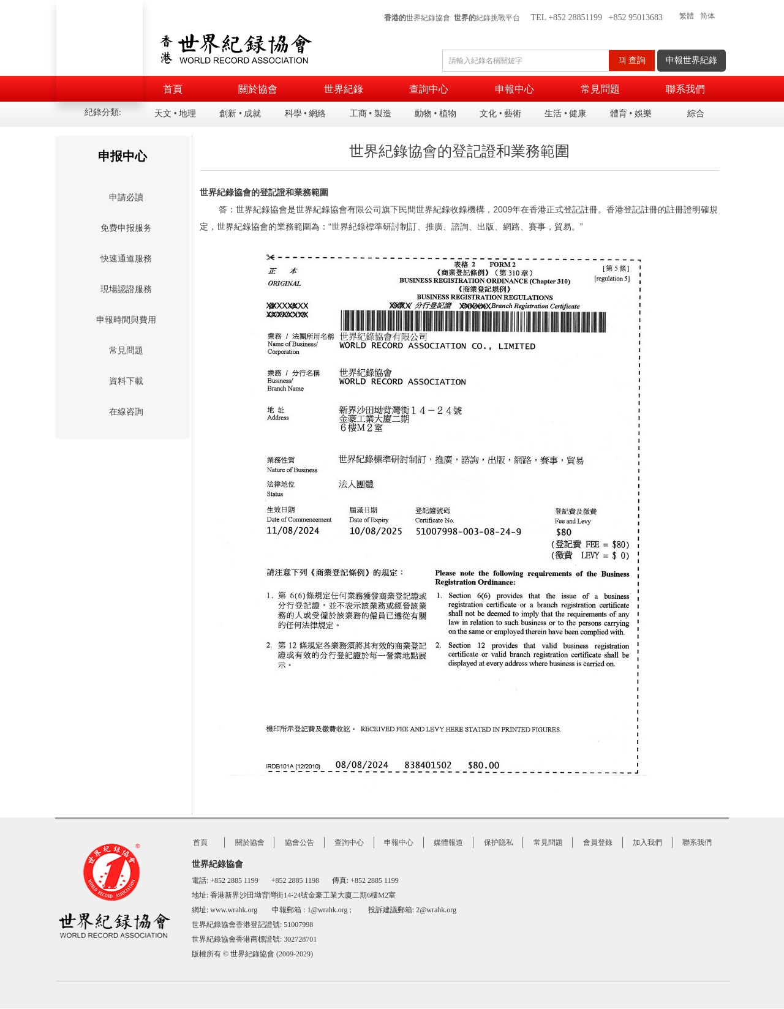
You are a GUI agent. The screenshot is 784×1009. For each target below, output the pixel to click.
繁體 (686, 16)
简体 (707, 16)
